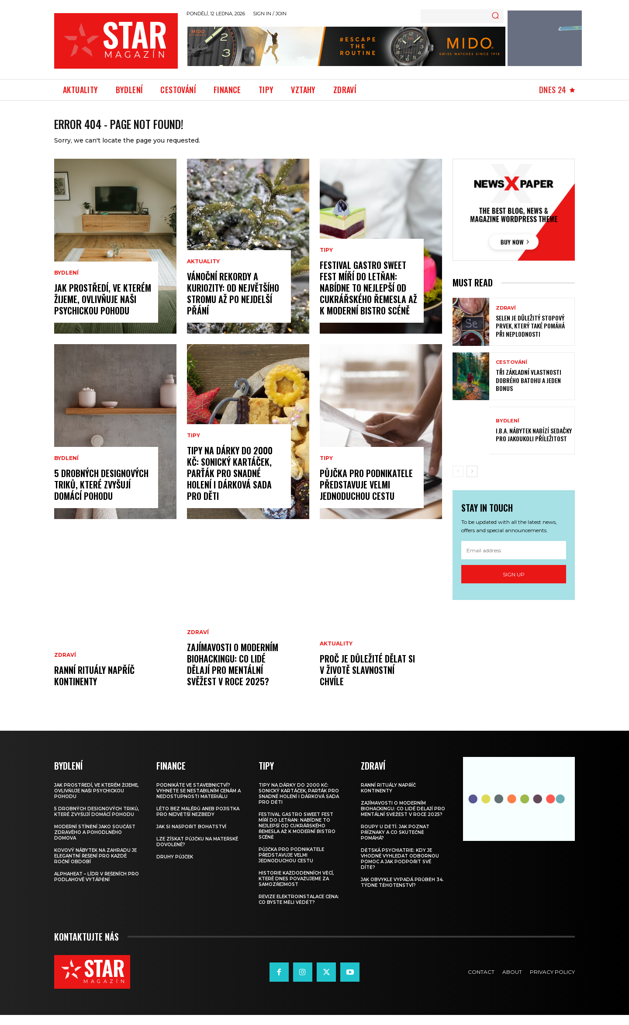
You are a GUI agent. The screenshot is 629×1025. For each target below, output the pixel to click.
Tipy (193, 445)
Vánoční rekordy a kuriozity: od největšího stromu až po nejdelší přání (233, 303)
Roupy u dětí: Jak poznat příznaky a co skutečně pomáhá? (395, 842)
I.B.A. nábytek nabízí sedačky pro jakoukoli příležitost (534, 444)
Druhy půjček (174, 867)
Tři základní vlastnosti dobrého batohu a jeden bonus (528, 389)
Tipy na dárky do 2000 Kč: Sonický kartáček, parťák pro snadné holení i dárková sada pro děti (230, 483)
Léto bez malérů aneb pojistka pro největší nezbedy (197, 821)
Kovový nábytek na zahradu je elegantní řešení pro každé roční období (95, 866)
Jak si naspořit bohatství (191, 837)
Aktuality (203, 271)
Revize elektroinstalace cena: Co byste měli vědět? (299, 909)
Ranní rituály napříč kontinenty (94, 685)
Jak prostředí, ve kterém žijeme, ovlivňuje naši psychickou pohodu (102, 309)
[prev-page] (458, 481)
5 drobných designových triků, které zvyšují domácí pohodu (101, 494)
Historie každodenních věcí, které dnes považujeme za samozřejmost (296, 888)
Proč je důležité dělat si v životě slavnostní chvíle (367, 680)
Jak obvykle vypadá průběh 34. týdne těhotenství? (402, 892)
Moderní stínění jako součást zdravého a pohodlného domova (94, 842)
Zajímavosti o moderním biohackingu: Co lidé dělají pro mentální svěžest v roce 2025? (232, 674)
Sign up (514, 584)
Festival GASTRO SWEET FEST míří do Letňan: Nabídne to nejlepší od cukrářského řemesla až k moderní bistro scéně (368, 297)
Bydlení (66, 283)
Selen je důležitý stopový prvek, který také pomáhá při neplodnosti (530, 335)
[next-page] (472, 481)
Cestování (511, 372)
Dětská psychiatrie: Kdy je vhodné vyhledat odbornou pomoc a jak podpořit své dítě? (400, 869)
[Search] (495, 16)
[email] (513, 560)
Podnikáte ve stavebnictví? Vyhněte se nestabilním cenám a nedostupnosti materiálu (198, 800)
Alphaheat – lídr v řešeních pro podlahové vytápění (96, 887)
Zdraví (65, 665)
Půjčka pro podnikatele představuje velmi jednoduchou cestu (366, 494)
